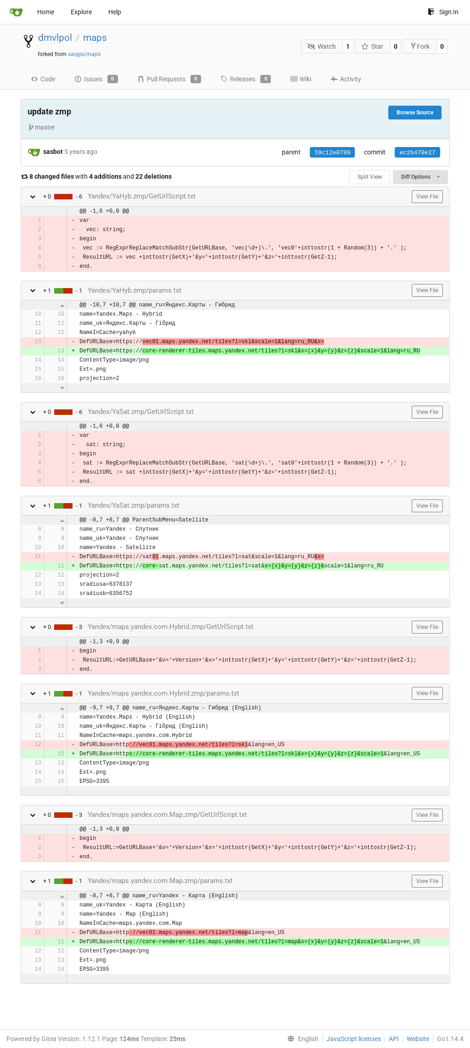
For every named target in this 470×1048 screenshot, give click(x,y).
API (394, 1038)
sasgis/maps (84, 54)
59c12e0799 (332, 152)
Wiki (300, 79)
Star (372, 46)
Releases (245, 79)
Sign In (443, 12)
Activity (345, 79)
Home (45, 12)
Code (43, 79)
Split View (370, 177)
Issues (96, 79)
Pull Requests (169, 79)
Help (114, 12)
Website (418, 1038)
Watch (321, 46)
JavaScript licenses (353, 1038)
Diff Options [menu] (420, 177)
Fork (420, 46)
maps (95, 37)
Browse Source (415, 112)
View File (427, 196)
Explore (81, 12)
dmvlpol (55, 37)
